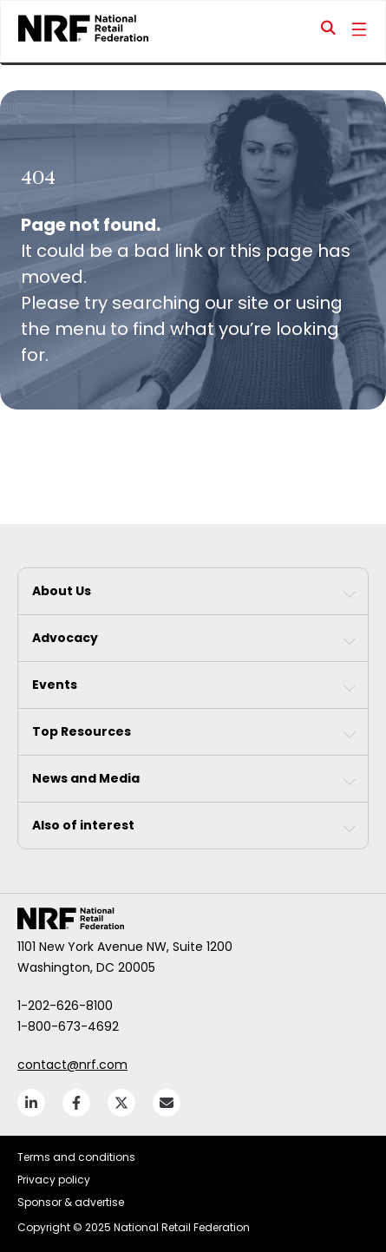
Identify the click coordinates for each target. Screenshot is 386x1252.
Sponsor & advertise (70, 1202)
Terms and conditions (76, 1157)
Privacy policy (53, 1179)
